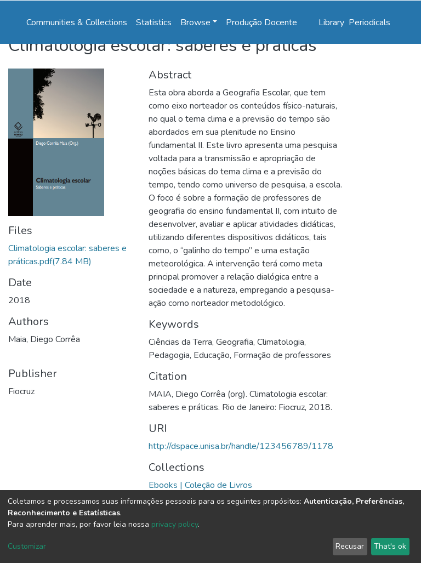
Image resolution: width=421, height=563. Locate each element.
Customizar (27, 546)
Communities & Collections (76, 22)
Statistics (154, 22)
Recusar (349, 546)
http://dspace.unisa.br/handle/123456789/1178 (241, 446)
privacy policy (174, 524)
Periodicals (369, 22)
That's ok (390, 546)
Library (331, 22)
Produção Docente (261, 22)
